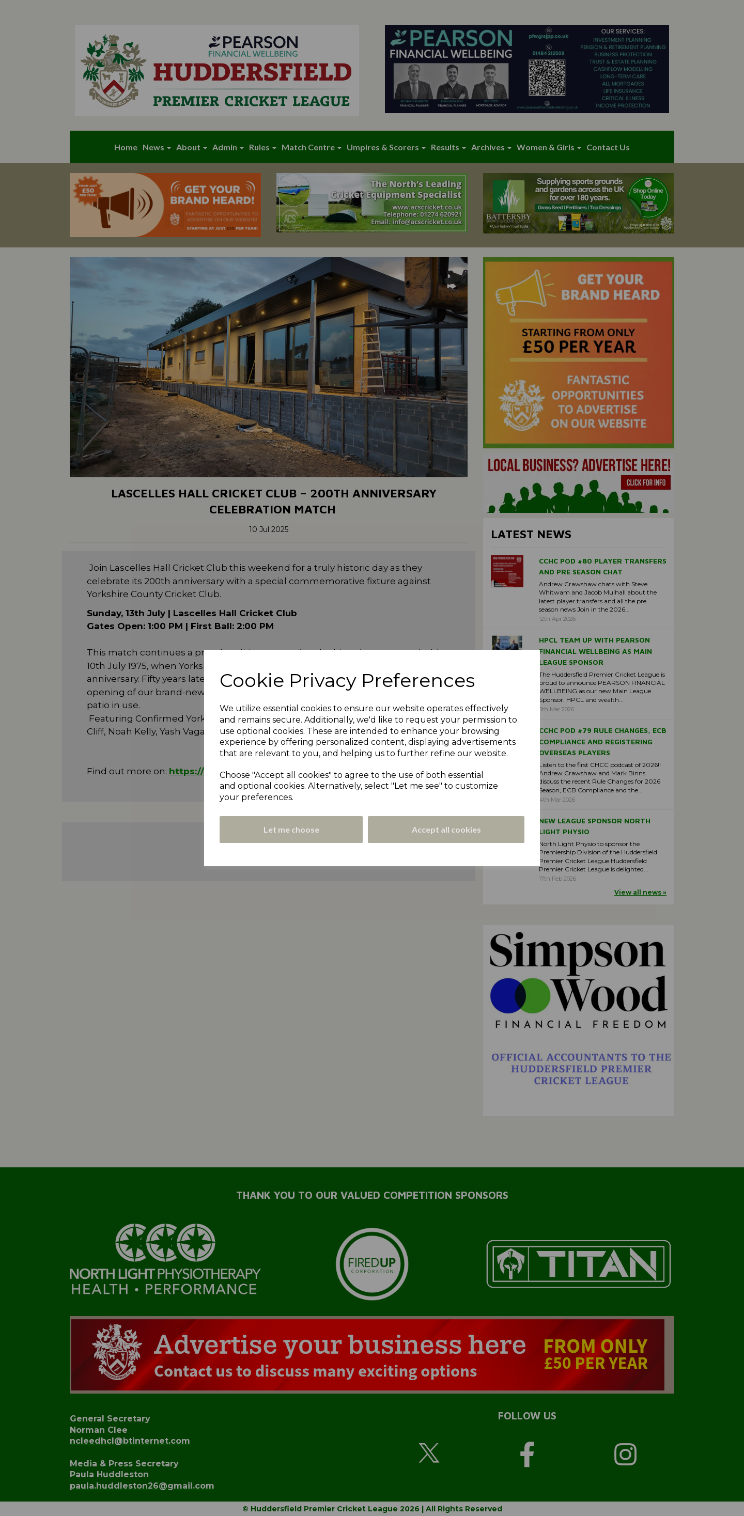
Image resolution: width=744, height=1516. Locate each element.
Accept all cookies (446, 829)
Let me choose (291, 829)
